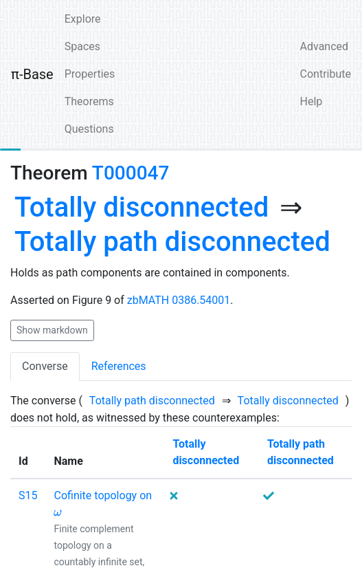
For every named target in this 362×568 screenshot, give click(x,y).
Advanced (324, 46)
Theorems (89, 101)
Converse (45, 366)
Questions (89, 128)
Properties (90, 73)
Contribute (325, 73)
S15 (28, 495)
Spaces (82, 46)
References (118, 366)
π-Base (32, 74)
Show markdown (52, 330)
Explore (83, 18)
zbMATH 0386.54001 (179, 300)
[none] (141, 207)
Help (311, 101)
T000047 (131, 173)
